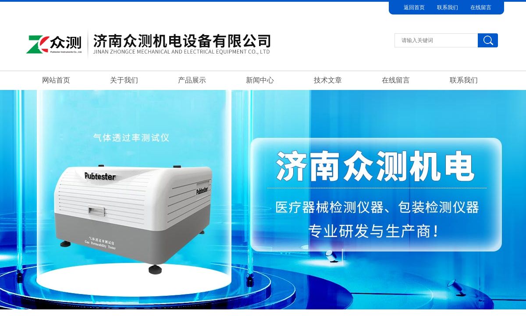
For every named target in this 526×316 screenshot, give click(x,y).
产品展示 (192, 80)
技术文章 (328, 80)
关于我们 (124, 80)
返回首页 (414, 7)
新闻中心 (260, 80)
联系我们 (447, 7)
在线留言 (480, 7)
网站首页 (56, 80)
